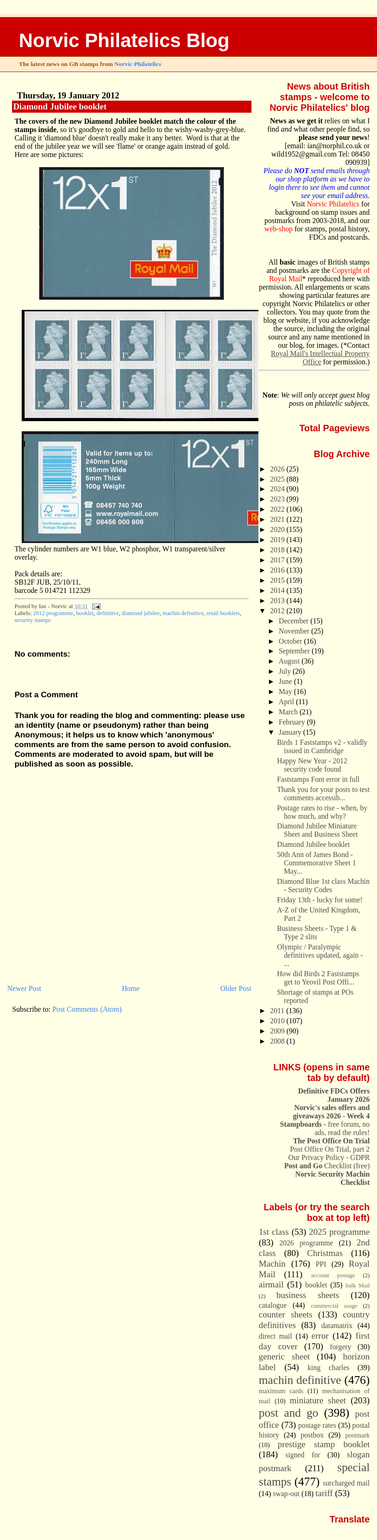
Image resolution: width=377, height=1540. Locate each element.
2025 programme (339, 1232)
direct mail (275, 1336)
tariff (324, 1493)
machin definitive (182, 613)
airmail (271, 1284)
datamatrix (337, 1325)
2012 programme (53, 613)
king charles (328, 1367)
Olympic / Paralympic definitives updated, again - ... (320, 955)
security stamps (32, 620)
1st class (274, 1232)
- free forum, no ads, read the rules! (325, 1128)
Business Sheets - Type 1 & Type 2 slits (317, 932)
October (291, 641)
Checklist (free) (327, 1166)
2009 (278, 1031)
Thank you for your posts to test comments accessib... (323, 793)
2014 (278, 590)
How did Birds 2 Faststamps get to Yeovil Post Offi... (318, 978)
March (289, 712)
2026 (278, 469)
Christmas (325, 1253)
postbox (311, 1435)
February (293, 722)
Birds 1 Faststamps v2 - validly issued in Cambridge (322, 746)
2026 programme (306, 1243)
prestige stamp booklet (324, 1444)
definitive (107, 613)
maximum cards (281, 1391)
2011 (278, 1011)
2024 (278, 489)
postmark (357, 1435)
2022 (278, 509)
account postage (333, 1275)
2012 (278, 611)
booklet (85, 613)
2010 (278, 1021)
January (291, 732)
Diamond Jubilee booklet (60, 106)
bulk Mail (358, 1285)
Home (131, 988)
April (287, 702)
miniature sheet (318, 1400)
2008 (278, 1041)
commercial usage (334, 1306)
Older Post (235, 988)
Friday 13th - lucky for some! (320, 900)
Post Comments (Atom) (86, 1009)
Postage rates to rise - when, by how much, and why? (322, 812)
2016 (278, 570)
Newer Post (24, 988)
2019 (278, 540)
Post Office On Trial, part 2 (330, 1149)
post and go (288, 1412)
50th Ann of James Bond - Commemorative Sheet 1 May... (316, 863)
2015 (278, 580)
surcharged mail (346, 1483)
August (290, 661)
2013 (278, 600)
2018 (278, 550)
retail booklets (223, 613)
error (320, 1336)
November (295, 631)
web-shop (278, 229)
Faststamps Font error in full (318, 779)
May (286, 691)
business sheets (307, 1295)
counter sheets (285, 1314)
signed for (302, 1455)
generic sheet (284, 1356)
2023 (278, 499)
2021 (278, 519)
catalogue (273, 1305)
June (286, 681)
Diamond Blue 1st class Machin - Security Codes (323, 885)
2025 (278, 479)
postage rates (317, 1425)
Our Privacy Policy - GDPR (329, 1157)
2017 (278, 560)
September (295, 651)
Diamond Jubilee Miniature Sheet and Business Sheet (317, 830)
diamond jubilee (141, 613)
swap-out (286, 1494)
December (295, 621)
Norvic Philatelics (137, 63)
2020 (278, 529)
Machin (272, 1263)
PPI (321, 1264)
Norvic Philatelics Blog (124, 40)
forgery (340, 1347)
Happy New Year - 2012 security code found (312, 765)
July (286, 671)
